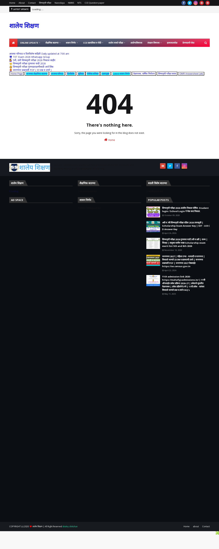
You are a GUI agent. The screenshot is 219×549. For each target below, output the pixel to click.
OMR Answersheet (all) (191, 73)
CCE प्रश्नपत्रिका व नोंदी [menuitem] (92, 42)
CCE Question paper (94, 2)
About (22, 2)
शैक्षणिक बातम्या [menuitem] (51, 42)
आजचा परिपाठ (57, 73)
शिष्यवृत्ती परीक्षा (45, 2)
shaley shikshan (70, 526)
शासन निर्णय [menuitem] (71, 42)
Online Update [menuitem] (29, 42)
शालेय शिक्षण (24, 25)
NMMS (71, 2)
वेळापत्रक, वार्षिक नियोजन (144, 73)
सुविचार (81, 73)
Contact (32, 2)
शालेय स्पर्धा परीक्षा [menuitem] (115, 42)
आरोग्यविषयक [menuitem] (136, 42)
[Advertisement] (41, 230)
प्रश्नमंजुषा (105, 73)
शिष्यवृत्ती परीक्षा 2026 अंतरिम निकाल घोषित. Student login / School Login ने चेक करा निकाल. (185, 209)
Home (12, 2)
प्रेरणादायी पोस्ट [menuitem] (188, 42)
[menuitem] (13, 43)
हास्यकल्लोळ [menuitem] (172, 42)
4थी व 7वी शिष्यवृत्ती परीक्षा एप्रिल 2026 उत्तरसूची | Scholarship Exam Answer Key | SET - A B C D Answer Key (186, 226)
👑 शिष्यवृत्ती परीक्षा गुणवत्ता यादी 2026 (27, 63)
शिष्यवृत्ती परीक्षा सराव (167, 73)
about (196, 526)
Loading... (14, 191)
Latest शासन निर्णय (121, 73)
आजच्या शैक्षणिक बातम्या (36, 73)
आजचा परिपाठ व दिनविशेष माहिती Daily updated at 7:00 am (39, 53)
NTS (79, 2)
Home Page (17, 73)
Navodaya (60, 2)
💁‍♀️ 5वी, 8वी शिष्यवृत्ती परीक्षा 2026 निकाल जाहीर (32, 60)
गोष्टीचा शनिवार (93, 73)
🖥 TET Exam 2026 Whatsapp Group (29, 57)
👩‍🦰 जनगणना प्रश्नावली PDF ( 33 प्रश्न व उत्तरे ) (30, 70)
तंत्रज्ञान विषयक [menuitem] (153, 42)
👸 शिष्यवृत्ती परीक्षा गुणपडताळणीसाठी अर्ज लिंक (31, 66)
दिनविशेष (71, 73)
